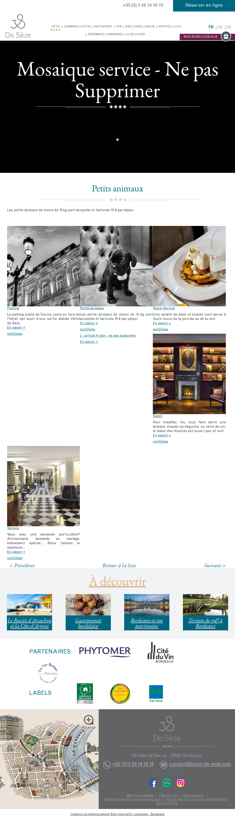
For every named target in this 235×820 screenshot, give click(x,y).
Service (13, 528)
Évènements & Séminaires (105, 34)
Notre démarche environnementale (133, 799)
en (219, 28)
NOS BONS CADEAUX (207, 37)
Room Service (164, 308)
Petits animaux (92, 308)
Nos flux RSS (167, 803)
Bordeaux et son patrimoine (147, 623)
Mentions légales (140, 795)
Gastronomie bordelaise (88, 623)
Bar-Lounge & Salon (140, 27)
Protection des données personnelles (196, 799)
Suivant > (215, 565)
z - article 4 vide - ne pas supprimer (108, 336)
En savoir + (16, 328)
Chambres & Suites (77, 27)
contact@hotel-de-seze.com (200, 764)
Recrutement (193, 795)
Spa (119, 27)
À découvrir (136, 34)
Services (164, 27)
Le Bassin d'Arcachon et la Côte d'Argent (29, 623)
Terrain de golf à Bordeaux (205, 623)
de (228, 28)
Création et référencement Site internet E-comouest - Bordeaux (117, 814)
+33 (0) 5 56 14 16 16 (143, 5)
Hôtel (56, 27)
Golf (178, 27)
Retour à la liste (119, 565)
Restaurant (103, 27)
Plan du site (168, 795)
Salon (157, 416)
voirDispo (14, 334)
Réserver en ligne (204, 5)
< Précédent (22, 565)
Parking (13, 308)
